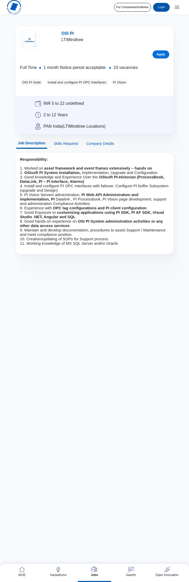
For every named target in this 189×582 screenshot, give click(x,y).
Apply (161, 54)
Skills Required (66, 143)
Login (161, 7)
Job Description (32, 143)
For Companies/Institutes (132, 7)
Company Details (100, 143)
